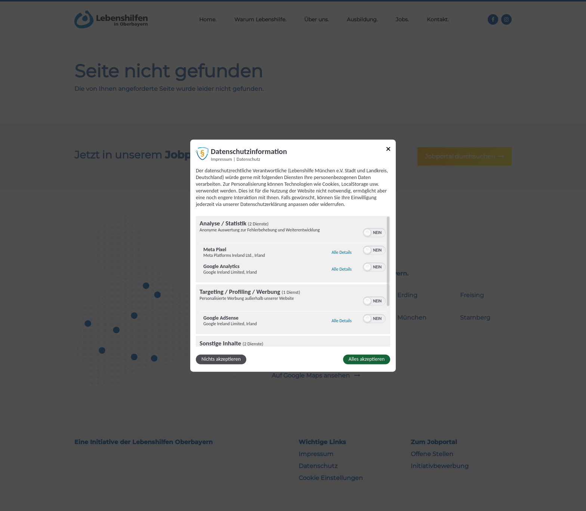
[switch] (374, 231)
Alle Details (341, 252)
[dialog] (293, 255)
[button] (367, 232)
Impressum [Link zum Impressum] (221, 159)
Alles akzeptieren (367, 359)
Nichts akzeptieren (221, 359)
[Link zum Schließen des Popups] (388, 150)
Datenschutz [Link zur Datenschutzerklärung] (248, 159)
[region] (293, 281)
